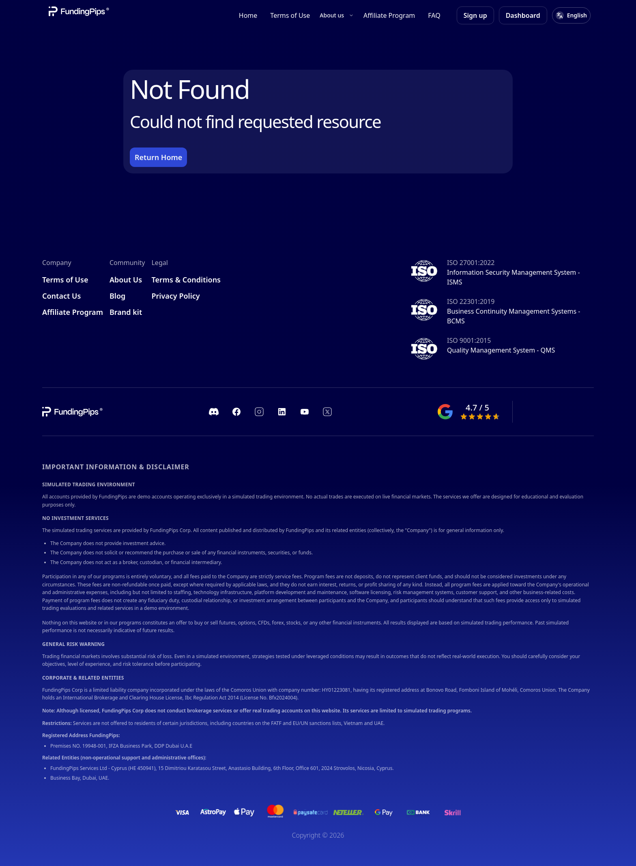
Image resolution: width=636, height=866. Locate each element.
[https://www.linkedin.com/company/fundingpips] (282, 412)
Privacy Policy (175, 296)
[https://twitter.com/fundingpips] (327, 412)
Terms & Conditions (186, 279)
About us (337, 15)
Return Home (158, 157)
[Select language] (571, 15)
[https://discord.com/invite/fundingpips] (214, 412)
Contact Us (61, 296)
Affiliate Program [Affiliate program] (389, 15)
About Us (126, 279)
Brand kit (126, 312)
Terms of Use (290, 15)
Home (248, 15)
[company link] (73, 412)
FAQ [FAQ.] (434, 15)
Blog (117, 296)
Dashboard (523, 15)
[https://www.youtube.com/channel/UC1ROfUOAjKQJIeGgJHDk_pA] (304, 412)
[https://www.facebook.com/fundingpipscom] (236, 412)
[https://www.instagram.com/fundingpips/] (259, 412)
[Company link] (80, 11)
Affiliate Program (72, 312)
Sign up (475, 15)
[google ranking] (471, 411)
